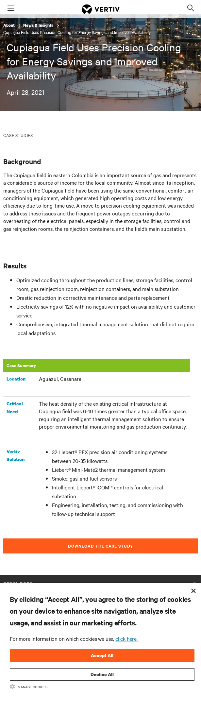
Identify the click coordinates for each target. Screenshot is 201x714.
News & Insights (38, 25)
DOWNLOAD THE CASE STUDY (100, 546)
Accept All (102, 655)
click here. (126, 638)
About (9, 25)
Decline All (102, 674)
